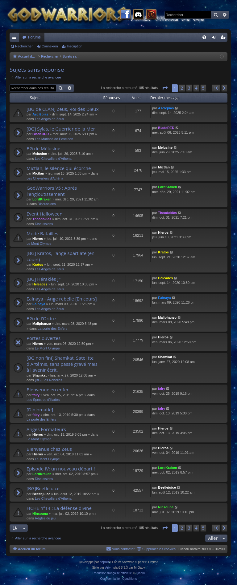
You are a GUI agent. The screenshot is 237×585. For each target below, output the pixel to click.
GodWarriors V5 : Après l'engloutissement (52, 191)
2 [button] (182, 88)
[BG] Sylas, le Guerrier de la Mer (61, 129)
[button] (164, 88)
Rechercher (24, 46)
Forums (34, 37)
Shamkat (39, 375)
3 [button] (189, 88)
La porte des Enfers (52, 328)
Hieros (37, 238)
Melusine (39, 153)
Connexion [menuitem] (215, 38)
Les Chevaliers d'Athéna (53, 158)
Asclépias (40, 114)
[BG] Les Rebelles (48, 380)
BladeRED (40, 134)
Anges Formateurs (46, 429)
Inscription (74, 46)
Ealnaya (38, 304)
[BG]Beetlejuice (43, 488)
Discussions (47, 204)
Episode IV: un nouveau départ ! (61, 469)
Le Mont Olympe (39, 243)
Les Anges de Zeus (49, 119)
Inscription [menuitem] (224, 38)
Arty (108, 567)
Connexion (50, 46)
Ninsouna (40, 513)
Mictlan (38, 173)
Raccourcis (15, 38)
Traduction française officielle (112, 573)
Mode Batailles (42, 233)
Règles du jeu (45, 518)
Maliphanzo (41, 323)
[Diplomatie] (40, 409)
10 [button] (216, 88)
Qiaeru (140, 573)
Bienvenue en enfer (48, 389)
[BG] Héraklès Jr (43, 279)
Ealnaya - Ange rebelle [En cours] (62, 299)
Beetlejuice (41, 494)
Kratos (37, 264)
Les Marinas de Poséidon (54, 139)
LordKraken (42, 199)
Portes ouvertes (43, 338)
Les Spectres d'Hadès (43, 399)
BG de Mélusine (43, 148)
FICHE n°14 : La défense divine (59, 508)
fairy (36, 395)
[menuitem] (204, 37)
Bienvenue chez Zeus (49, 449)
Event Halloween (44, 214)
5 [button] (203, 88)
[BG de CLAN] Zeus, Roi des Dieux (63, 109)
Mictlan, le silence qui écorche (59, 168)
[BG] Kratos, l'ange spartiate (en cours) (60, 256)
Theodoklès (41, 219)
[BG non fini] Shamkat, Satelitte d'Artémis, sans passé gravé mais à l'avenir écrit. (62, 364)
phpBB (104, 562)
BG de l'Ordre (41, 318)
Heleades (39, 284)
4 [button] (196, 88)
